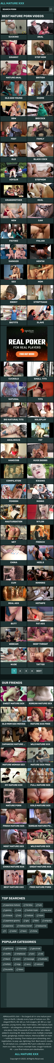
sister (14, 931)
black (7, 959)
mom (41, 915)
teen (24, 931)
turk (40, 905)
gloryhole (36, 948)
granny (8, 910)
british (8, 964)
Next (39, 671)
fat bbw (29, 905)
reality (8, 954)
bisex (21, 969)
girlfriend (9, 948)
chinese (8, 915)
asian (18, 959)
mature (30, 915)
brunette (9, 969)
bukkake (43, 959)
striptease (21, 954)
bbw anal (47, 910)
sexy (28, 964)
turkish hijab (32, 910)
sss (19, 915)
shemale (22, 948)
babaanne (42, 926)
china (34, 931)
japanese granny (12, 920)
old (41, 954)
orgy (19, 964)
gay (27, 920)
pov (32, 954)
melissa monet (25, 926)
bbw (37, 920)
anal (19, 910)
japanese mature (12, 905)
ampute (47, 920)
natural (40, 964)
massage (30, 959)
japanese (9, 926)
